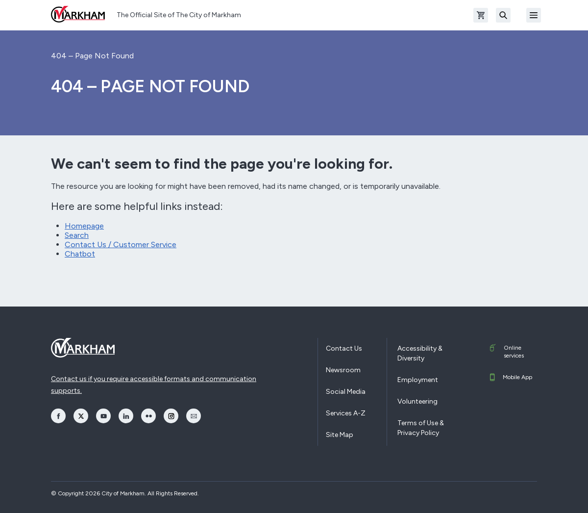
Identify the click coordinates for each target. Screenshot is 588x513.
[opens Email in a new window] (193, 416)
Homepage (84, 226)
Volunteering (417, 401)
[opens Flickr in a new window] (148, 416)
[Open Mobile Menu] (533, 15)
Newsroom (343, 370)
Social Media (346, 391)
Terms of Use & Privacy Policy (420, 428)
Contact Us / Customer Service (120, 244)
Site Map (339, 435)
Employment (417, 380)
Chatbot (80, 253)
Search (77, 235)
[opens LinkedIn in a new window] (126, 416)
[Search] (503, 15)
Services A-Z (346, 413)
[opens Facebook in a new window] (58, 416)
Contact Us (344, 348)
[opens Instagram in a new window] (171, 416)
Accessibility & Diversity (419, 353)
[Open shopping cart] (480, 15)
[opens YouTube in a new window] (103, 416)
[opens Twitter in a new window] (81, 416)
